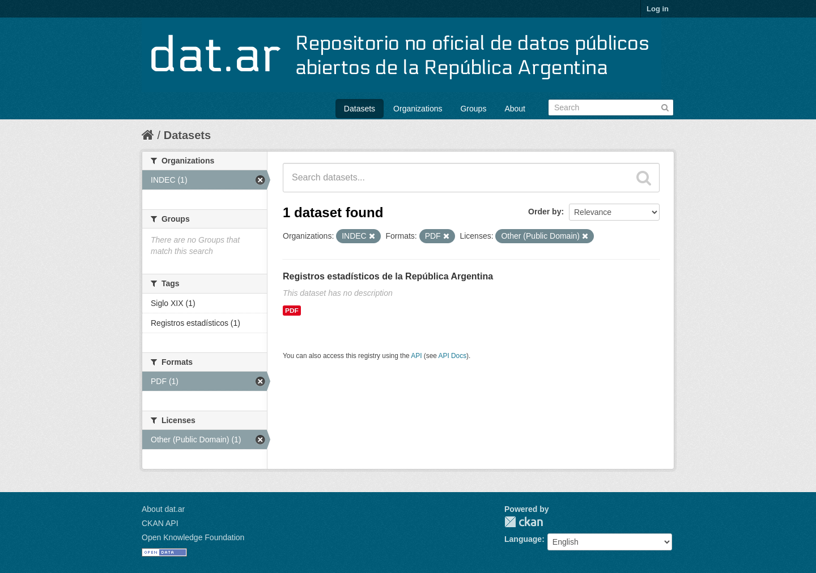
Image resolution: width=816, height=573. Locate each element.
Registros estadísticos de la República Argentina (388, 276)
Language (523, 539)
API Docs (453, 356)
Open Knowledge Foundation (193, 537)
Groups (473, 108)
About (514, 108)
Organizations (417, 108)
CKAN (523, 522)
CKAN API (160, 523)
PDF (292, 310)
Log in (658, 9)
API (416, 356)
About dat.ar (163, 509)
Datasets (359, 108)
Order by (544, 211)
